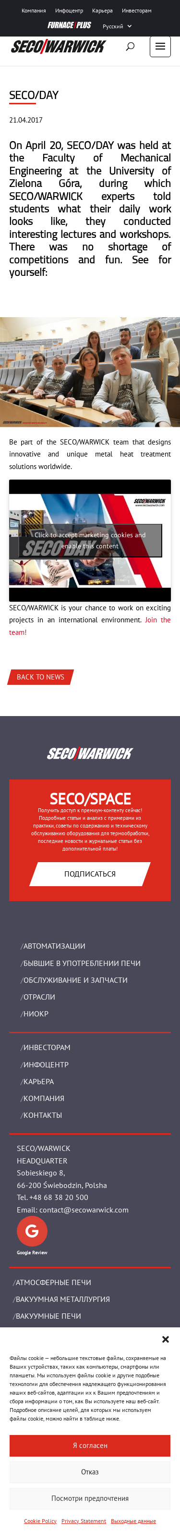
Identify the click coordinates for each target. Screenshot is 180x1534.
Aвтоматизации (54, 946)
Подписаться (90, 873)
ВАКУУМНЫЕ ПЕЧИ (48, 1316)
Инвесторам (137, 10)
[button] (165, 1339)
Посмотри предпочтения (90, 1498)
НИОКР (36, 1013)
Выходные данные (133, 1520)
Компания (34, 10)
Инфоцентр (69, 10)
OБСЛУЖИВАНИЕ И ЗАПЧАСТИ (76, 980)
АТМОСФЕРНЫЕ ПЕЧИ (53, 1282)
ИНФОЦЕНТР (46, 1064)
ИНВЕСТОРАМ (47, 1047)
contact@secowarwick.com (84, 1209)
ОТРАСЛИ (39, 997)
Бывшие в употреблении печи (82, 963)
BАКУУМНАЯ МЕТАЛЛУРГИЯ (63, 1299)
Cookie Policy (40, 1520)
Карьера (102, 10)
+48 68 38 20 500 (58, 1197)
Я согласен (90, 1445)
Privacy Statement (83, 1520)
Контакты (43, 1115)
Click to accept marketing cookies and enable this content (90, 540)
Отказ (90, 1471)
